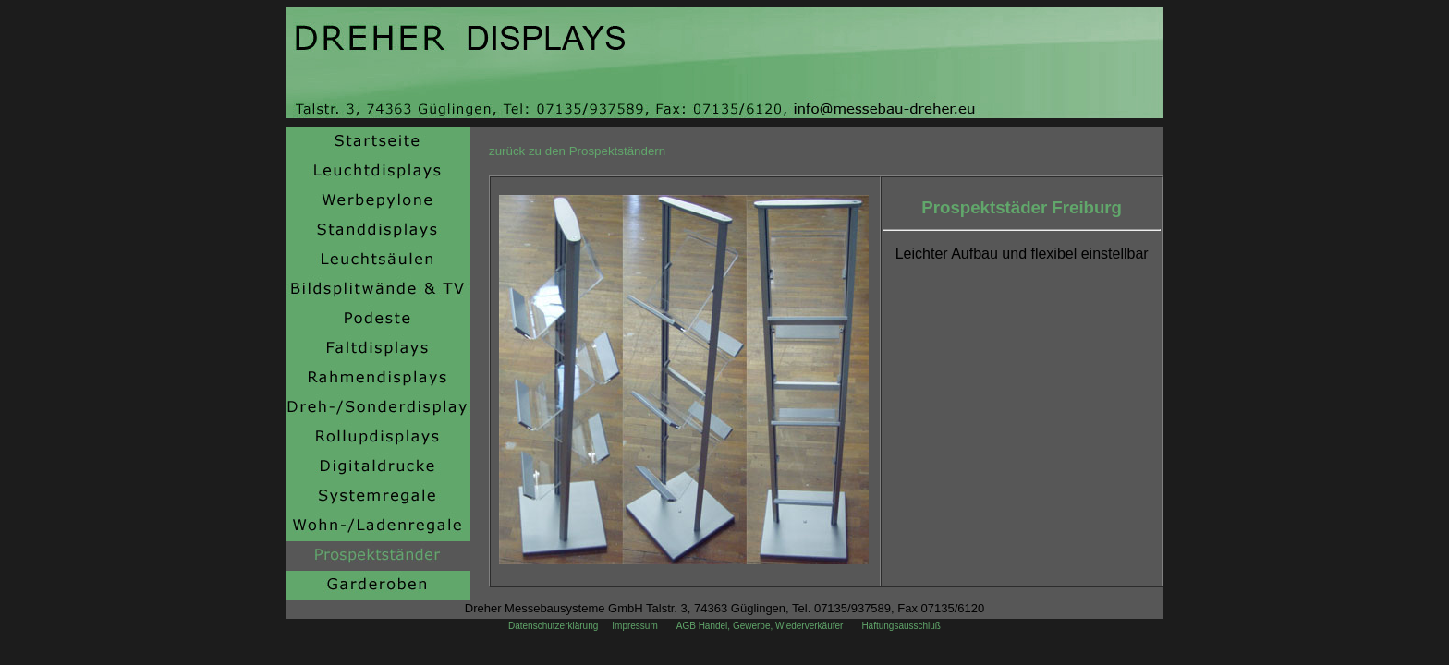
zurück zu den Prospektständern (577, 151)
